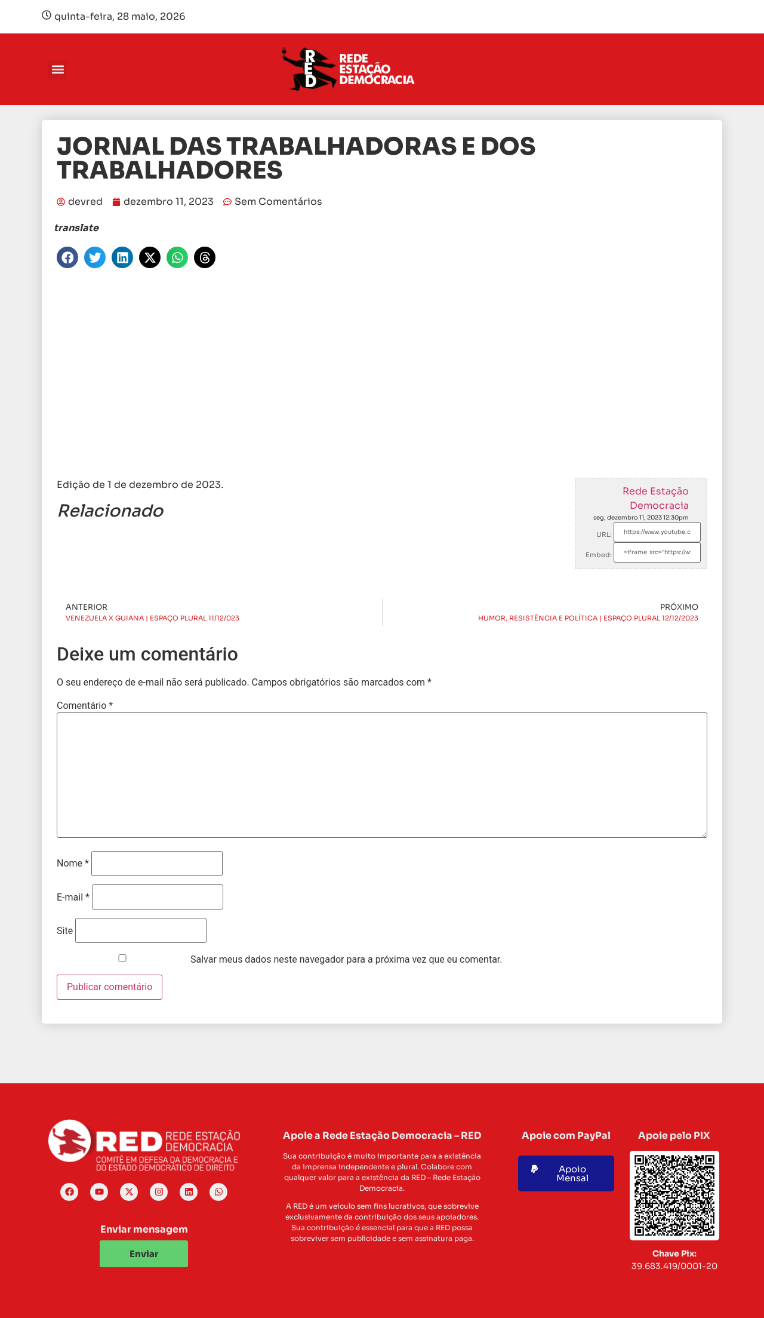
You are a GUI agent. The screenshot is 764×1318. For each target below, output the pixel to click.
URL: (604, 534)
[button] (57, 69)
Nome (73, 863)
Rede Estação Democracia (656, 498)
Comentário (85, 706)
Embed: (599, 555)
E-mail (73, 897)
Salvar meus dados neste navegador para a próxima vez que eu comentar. (346, 959)
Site (65, 931)
